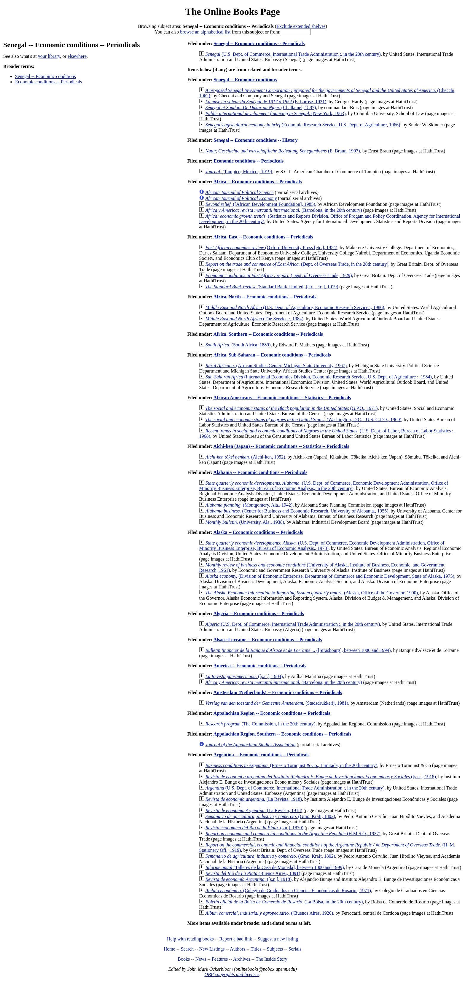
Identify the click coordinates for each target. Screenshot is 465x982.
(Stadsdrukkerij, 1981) (276, 703)
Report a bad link (235, 938)
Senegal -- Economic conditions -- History (255, 140)
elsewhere (77, 56)
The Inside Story (271, 959)
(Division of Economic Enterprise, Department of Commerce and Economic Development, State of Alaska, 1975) (329, 576)
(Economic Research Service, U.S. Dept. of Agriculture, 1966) (302, 124)
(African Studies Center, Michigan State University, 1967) (276, 365)
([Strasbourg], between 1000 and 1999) (298, 650)
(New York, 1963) (275, 113)
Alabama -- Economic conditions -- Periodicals (260, 472)
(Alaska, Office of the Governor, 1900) (311, 592)
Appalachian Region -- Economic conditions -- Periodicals (271, 713)
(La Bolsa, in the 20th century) (284, 901)
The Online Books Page (232, 11)
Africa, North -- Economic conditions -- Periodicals (264, 296)
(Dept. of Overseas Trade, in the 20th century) (296, 264)
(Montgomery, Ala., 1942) (248, 504)
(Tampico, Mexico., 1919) (238, 171)
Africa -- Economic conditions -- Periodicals (257, 181)
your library (49, 56)
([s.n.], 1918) (320, 776)
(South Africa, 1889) (237, 344)
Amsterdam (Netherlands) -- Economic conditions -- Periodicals (277, 692)
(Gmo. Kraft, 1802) (270, 816)
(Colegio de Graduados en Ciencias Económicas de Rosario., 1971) (288, 890)
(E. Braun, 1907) (282, 150)
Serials (295, 948)
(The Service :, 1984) (254, 318)
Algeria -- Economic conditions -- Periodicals (258, 613)
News (200, 959)
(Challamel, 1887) (260, 107)
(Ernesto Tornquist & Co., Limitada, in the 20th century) (291, 765)
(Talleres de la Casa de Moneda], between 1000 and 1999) (274, 867)
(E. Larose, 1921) (265, 101)
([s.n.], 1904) (244, 676)
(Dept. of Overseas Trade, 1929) (278, 275)
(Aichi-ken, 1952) (245, 456)
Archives (241, 959)
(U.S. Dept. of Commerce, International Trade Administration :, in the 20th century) (292, 54)
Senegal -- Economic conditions (45, 76)
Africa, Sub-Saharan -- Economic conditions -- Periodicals (272, 354)
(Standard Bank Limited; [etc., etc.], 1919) (271, 286)
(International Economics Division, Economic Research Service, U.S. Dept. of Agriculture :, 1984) (318, 376)
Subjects (275, 948)
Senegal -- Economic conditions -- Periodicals (259, 43)
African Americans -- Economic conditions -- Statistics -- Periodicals (282, 397)
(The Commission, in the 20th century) (260, 723)
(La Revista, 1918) (253, 799)
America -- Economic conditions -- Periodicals (259, 665)
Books (184, 959)
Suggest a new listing (278, 938)
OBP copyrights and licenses (231, 974)
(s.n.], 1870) (254, 827)
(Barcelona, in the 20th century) (283, 210)
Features (220, 959)
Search (187, 948)
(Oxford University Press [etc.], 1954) (271, 247)
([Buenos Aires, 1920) (269, 913)
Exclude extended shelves (300, 26)
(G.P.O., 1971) (291, 408)
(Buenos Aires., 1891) (252, 873)
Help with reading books (190, 938)
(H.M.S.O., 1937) (292, 833)
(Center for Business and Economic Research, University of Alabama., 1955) (296, 510)
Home (169, 948)
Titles (256, 948)
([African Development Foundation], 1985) (260, 204)
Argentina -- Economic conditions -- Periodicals (261, 754)
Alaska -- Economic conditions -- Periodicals (258, 532)
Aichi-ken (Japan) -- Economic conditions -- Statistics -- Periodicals (281, 446)
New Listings (212, 948)
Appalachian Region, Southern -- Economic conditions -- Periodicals (282, 733)
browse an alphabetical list (205, 31)
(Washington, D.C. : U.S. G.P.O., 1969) (303, 419)
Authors (237, 948)
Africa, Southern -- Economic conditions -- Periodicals (268, 334)
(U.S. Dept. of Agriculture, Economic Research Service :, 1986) (294, 307)
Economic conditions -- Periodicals (48, 81)
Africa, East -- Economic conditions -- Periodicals (263, 236)
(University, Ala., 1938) (244, 522)
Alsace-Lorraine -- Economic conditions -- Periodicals (267, 639)
